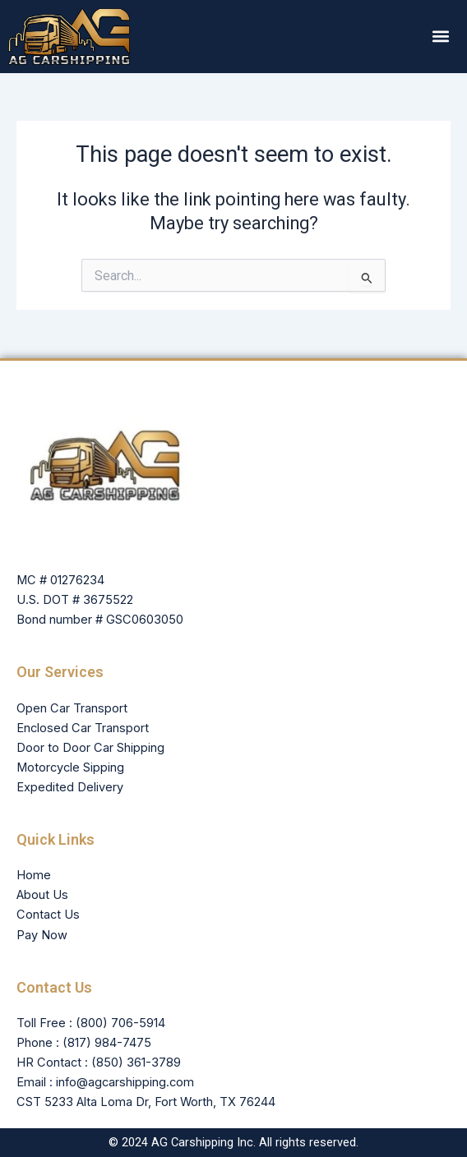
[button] (441, 36)
